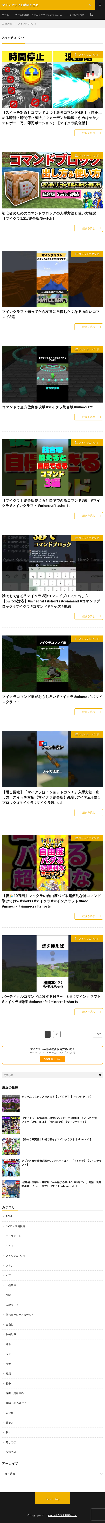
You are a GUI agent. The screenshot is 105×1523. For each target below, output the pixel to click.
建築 (8, 1373)
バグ (8, 1275)
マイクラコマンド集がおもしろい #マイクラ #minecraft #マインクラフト (52, 699)
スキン (9, 1265)
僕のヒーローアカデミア (20, 1314)
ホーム (5, 14)
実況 (8, 1363)
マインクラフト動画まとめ (62, 1515)
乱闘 (8, 1294)
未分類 (9, 1412)
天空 (8, 1353)
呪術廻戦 (11, 1334)
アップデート (13, 1236)
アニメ (9, 1245)
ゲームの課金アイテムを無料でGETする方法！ (39, 14)
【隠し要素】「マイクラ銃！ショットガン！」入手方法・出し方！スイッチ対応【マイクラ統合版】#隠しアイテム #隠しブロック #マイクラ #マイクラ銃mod (51, 797)
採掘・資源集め (15, 1393)
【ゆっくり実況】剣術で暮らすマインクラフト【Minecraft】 (57, 1139)
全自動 (9, 1324)
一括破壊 (11, 1285)
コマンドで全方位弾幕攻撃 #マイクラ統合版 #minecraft (47, 407)
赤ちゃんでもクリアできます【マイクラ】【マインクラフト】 (57, 1096)
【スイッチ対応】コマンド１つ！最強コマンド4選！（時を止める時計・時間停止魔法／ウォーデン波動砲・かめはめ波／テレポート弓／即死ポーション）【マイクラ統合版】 (52, 117)
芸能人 (9, 1422)
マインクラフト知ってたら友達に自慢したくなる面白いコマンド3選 (51, 314)
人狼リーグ (12, 1304)
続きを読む (88, 132)
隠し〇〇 (11, 1442)
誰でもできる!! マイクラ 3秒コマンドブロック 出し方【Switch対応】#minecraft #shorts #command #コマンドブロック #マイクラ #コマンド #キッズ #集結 (51, 601)
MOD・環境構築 (15, 1226)
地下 (8, 1344)
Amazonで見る (52, 1058)
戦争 (8, 1383)
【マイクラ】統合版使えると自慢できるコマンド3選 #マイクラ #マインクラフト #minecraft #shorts (51, 503)
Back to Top (52, 1499)
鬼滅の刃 (11, 1452)
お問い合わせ (77, 14)
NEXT (98, 1034)
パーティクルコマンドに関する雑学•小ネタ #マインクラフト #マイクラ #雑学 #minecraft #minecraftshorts (51, 999)
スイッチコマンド (89, 54)
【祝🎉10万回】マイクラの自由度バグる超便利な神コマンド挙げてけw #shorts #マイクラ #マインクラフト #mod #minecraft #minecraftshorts (51, 901)
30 (57, 1034)
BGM (9, 1216)
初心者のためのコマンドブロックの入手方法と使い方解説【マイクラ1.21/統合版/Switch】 (49, 216)
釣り (8, 1432)
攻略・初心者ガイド (17, 1403)
